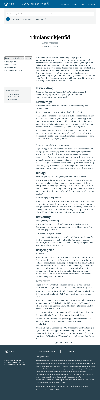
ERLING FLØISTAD (19, 362)
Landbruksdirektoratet (43, 374)
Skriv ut (29, 58)
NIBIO (57, 390)
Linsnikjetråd (14, 94)
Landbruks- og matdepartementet (83, 374)
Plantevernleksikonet (46, 382)
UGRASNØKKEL (91, 4)
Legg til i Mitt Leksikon (14, 58)
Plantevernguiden (47, 351)
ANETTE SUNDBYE (16, 360)
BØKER (82, 4)
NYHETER (74, 4)
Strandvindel (14, 97)
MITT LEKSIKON (65, 4)
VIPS (71, 351)
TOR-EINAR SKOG (20, 364)
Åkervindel (13, 100)
